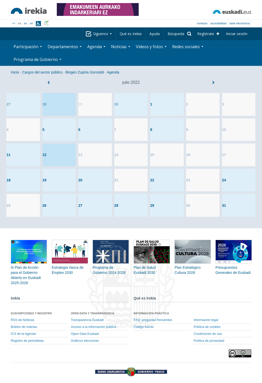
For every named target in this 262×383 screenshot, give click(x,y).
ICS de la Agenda (23, 334)
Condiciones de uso (208, 334)
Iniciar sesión (236, 33)
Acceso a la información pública (93, 327)
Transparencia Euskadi (87, 320)
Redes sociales (187, 46)
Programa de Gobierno (37, 59)
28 (44, 104)
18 (8, 180)
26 (44, 205)
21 (116, 180)
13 (80, 155)
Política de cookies (207, 327)
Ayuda (154, 33)
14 (116, 155)
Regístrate (205, 33)
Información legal (206, 320)
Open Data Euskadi (85, 334)
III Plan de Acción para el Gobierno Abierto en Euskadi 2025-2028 (29, 267)
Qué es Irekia (130, 33)
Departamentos (65, 46)
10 (224, 130)
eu (25, 23)
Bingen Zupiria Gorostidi (85, 72)
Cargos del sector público (42, 72)
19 (44, 180)
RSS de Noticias (22, 320)
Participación (28, 46)
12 (44, 155)
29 (80, 104)
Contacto (202, 23)
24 (224, 180)
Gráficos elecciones (85, 341)
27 (8, 104)
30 (116, 104)
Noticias (120, 46)
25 (8, 205)
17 (224, 155)
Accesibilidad (218, 23)
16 (188, 155)
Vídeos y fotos (151, 46)
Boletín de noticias (24, 327)
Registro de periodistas (27, 341)
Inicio (15, 72)
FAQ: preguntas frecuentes (153, 320)
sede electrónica (239, 23)
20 (80, 180)
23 (188, 180)
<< (13, 23)
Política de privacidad (209, 341)
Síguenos (102, 33)
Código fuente (144, 327)
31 (224, 205)
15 (152, 155)
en (31, 23)
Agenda (96, 46)
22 (152, 180)
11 (8, 155)
